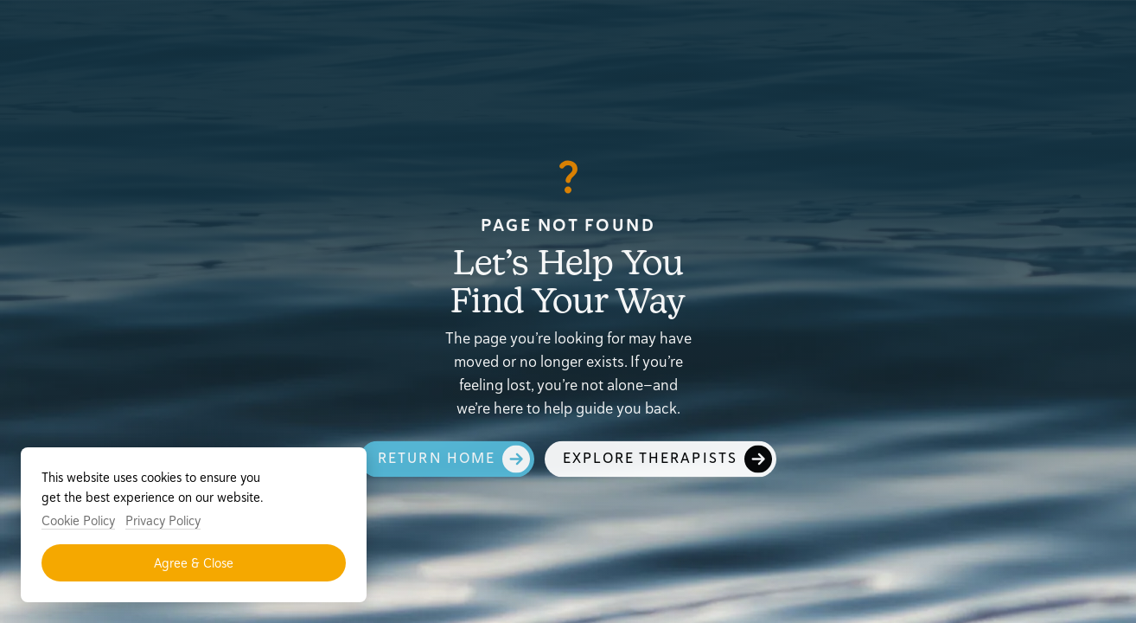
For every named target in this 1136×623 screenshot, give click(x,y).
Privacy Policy (163, 520)
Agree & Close (193, 563)
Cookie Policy (78, 520)
